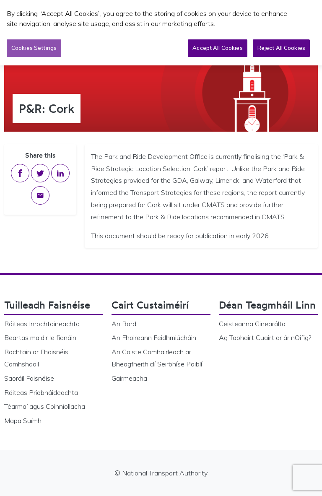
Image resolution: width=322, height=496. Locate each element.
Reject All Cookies (281, 47)
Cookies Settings (34, 47)
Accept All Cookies (217, 47)
